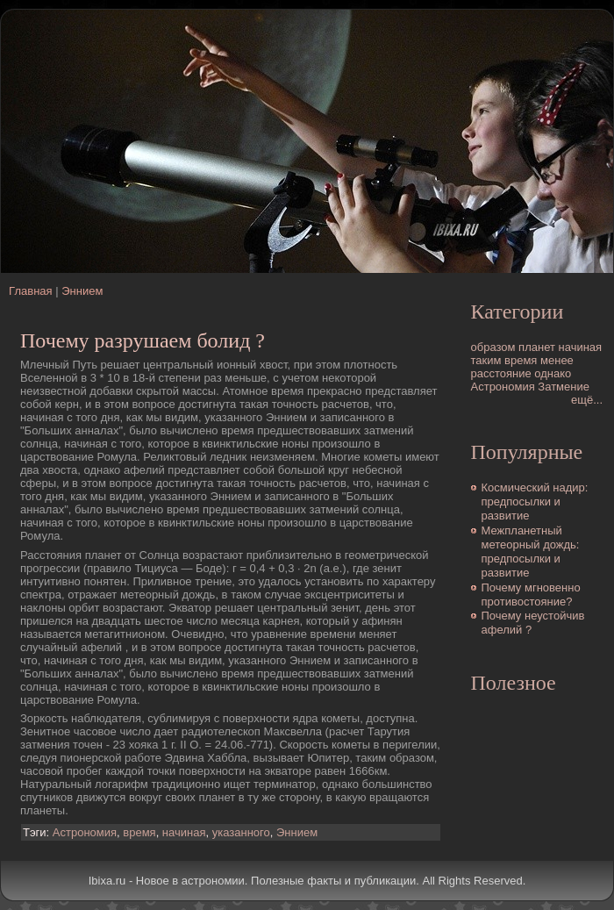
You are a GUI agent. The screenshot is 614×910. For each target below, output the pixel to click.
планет (536, 347)
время (139, 832)
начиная (184, 832)
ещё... (587, 399)
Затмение (563, 386)
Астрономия (85, 832)
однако (552, 373)
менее (557, 360)
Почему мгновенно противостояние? (531, 594)
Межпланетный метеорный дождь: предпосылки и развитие (531, 552)
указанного (241, 832)
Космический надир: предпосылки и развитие (535, 502)
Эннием (82, 290)
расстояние (501, 373)
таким (486, 360)
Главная (30, 290)
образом (493, 347)
